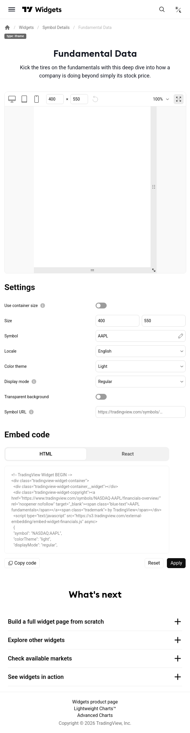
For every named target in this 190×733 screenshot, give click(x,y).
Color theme (15, 366)
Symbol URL (15, 412)
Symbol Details (56, 27)
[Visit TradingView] (27, 9)
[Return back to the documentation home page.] (7, 27)
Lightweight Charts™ (95, 708)
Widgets (26, 27)
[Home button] (48, 9)
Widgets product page (95, 702)
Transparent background (26, 396)
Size (8, 320)
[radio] (46, 454)
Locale (10, 351)
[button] (141, 351)
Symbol (11, 336)
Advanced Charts (95, 715)
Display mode (16, 381)
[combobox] (161, 99)
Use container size (21, 305)
